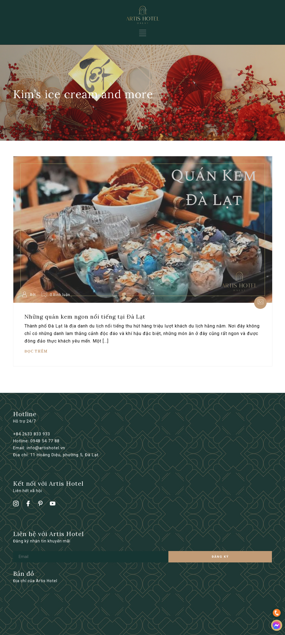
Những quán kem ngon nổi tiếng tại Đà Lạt (84, 316)
